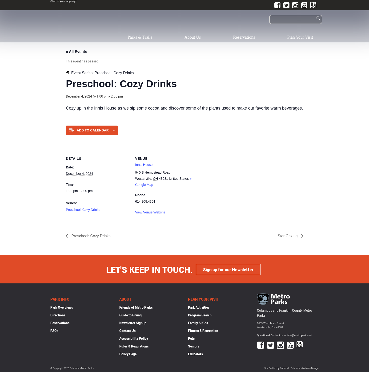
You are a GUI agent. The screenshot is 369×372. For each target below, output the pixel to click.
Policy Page (127, 354)
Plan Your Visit (300, 37)
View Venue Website (150, 212)
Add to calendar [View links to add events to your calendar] (93, 130)
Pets (191, 338)
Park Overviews (61, 307)
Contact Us (127, 330)
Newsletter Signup (132, 322)
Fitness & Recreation (203, 330)
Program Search (200, 315)
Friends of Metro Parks (136, 307)
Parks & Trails (140, 37)
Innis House (143, 165)
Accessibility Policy (133, 338)
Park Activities (198, 307)
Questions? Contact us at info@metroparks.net (284, 335)
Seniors (193, 346)
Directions (57, 315)
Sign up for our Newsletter (228, 269)
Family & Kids (198, 322)
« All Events (76, 52)
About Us (192, 37)
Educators (195, 354)
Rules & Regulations (134, 346)
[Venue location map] (229, 175)
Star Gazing (288, 236)
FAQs (54, 330)
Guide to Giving (130, 315)
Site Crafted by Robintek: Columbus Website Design (291, 368)
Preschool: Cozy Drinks (83, 210)
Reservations (244, 37)
